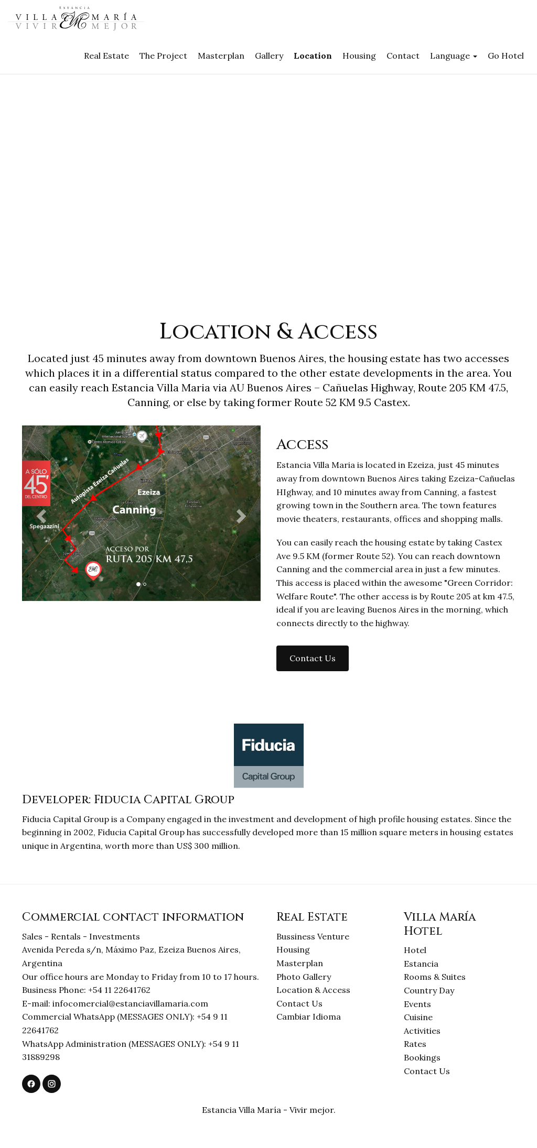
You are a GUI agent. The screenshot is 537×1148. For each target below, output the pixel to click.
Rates (415, 1043)
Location (313, 55)
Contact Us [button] (312, 658)
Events (417, 1004)
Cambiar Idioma (308, 1016)
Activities (422, 1030)
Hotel (415, 950)
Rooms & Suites (435, 976)
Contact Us (299, 1003)
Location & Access (313, 990)
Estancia (421, 963)
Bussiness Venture (312, 936)
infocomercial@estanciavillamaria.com (130, 1003)
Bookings (422, 1057)
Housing (359, 55)
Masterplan (221, 55)
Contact (403, 55)
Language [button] (453, 55)
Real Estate (106, 55)
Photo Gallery (303, 976)
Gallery (269, 55)
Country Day (429, 990)
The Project (163, 55)
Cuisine (418, 1017)
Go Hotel (506, 55)
